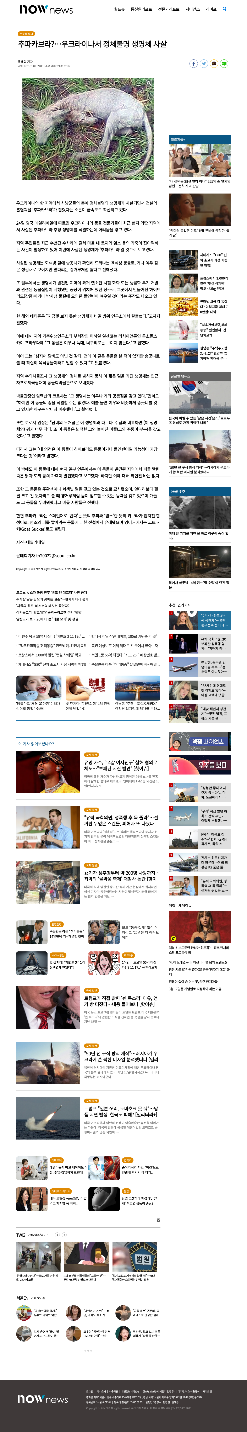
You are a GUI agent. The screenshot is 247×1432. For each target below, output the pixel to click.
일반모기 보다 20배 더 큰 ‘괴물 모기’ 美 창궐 (47, 619)
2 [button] (88, 1351)
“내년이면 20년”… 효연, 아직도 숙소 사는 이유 (96, 1315)
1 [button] (85, 1351)
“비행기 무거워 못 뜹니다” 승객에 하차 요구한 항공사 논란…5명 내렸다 (36, 1278)
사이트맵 (207, 1391)
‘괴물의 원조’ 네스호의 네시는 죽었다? (42, 605)
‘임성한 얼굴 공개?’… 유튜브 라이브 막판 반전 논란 (47, 1315)
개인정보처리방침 (130, 1391)
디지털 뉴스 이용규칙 (188, 1391)
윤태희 (22, 61)
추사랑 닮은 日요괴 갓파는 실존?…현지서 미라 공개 (52, 599)
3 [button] (91, 1351)
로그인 (89, 1391)
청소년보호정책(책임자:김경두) (159, 1391)
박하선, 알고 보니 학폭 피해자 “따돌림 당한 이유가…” (146, 1336)
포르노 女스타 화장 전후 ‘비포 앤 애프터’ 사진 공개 (51, 592)
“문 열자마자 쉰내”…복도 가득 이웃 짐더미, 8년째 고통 (84, 1278)
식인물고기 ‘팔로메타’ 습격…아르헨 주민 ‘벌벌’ (49, 612)
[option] (37, 1263)
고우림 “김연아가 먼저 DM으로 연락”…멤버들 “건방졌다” (96, 1336)
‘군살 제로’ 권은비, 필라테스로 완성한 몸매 (146, 1313)
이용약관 (113, 1391)
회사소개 (101, 1391)
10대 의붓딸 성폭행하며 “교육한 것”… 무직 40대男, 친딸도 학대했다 (132, 1278)
